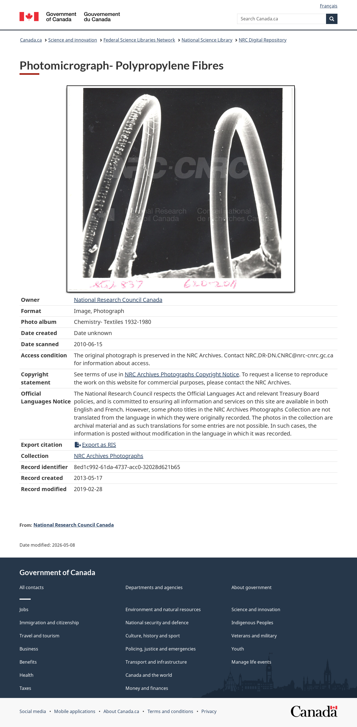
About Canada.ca (121, 711)
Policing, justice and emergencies (161, 649)
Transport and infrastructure (156, 662)
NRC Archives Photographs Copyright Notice (182, 374)
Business (29, 649)
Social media (33, 711)
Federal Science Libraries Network (139, 40)
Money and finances (147, 688)
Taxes (25, 688)
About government (251, 587)
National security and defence (157, 623)
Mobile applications (74, 711)
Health (26, 675)
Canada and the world (149, 675)
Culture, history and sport (153, 636)
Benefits (28, 662)
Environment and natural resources (163, 609)
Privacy (208, 711)
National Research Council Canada (118, 299)
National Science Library (207, 40)
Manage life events (251, 662)
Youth (237, 649)
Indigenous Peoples (252, 623)
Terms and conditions (170, 711)
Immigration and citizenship (49, 623)
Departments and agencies (154, 587)
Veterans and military (254, 636)
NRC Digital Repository (262, 40)
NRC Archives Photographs (108, 456)
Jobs (24, 609)
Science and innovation (72, 40)
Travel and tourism (39, 636)
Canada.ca (31, 40)
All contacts (32, 587)
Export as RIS (95, 444)
